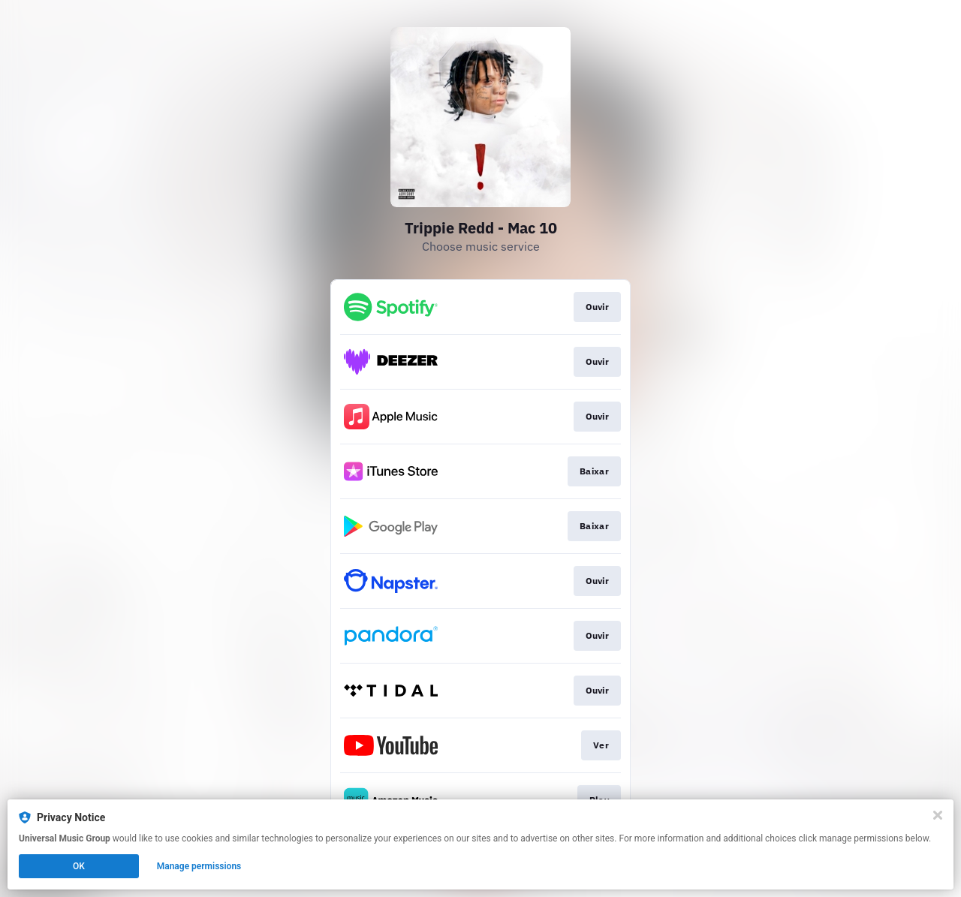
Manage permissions (199, 866)
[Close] (938, 815)
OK (79, 866)
